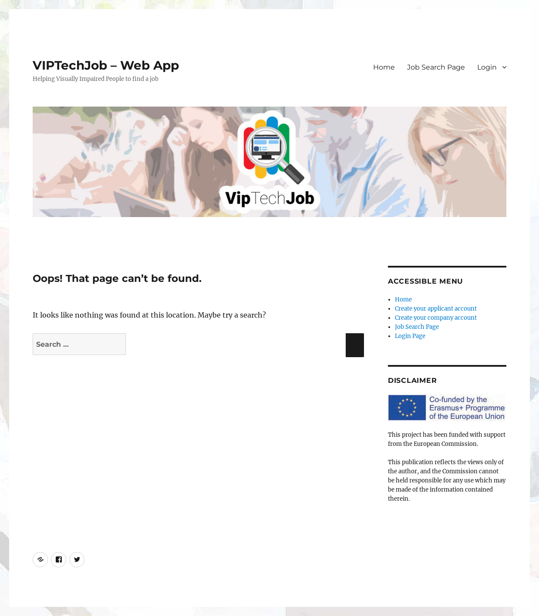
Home (384, 67)
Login (487, 67)
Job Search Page (436, 67)
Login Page (410, 336)
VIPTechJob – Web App (106, 65)
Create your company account (436, 317)
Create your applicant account (436, 308)
